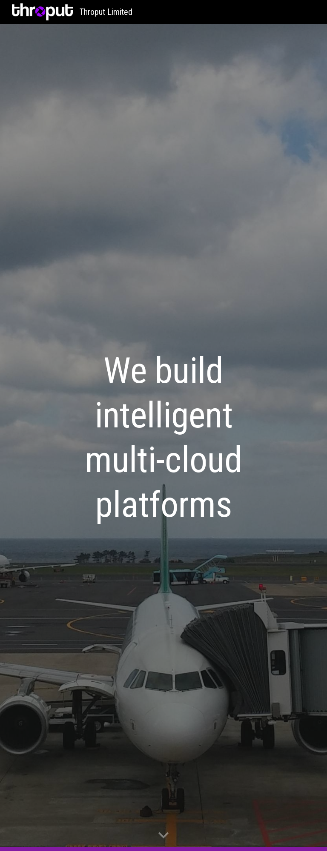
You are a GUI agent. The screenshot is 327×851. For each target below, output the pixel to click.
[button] (163, 835)
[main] (163, 437)
